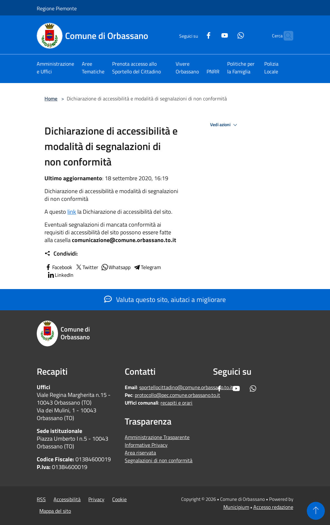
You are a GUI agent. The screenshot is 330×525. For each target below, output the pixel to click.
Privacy (96, 499)
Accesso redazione (273, 507)
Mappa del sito (55, 511)
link (71, 211)
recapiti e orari (176, 403)
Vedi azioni (224, 125)
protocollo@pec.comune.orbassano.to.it (177, 395)
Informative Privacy (146, 445)
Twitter (86, 267)
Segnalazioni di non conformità (158, 460)
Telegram (147, 267)
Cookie (119, 499)
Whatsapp (116, 267)
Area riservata (140, 452)
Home (50, 98)
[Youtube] (212, 34)
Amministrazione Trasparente (157, 437)
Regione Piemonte (57, 8)
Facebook (58, 267)
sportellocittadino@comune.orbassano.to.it (186, 387)
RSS (41, 499)
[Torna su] (316, 511)
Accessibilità (67, 499)
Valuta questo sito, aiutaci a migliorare (165, 299)
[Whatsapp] (228, 34)
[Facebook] (195, 34)
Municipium (236, 507)
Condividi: (61, 253)
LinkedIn (60, 275)
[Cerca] (285, 35)
